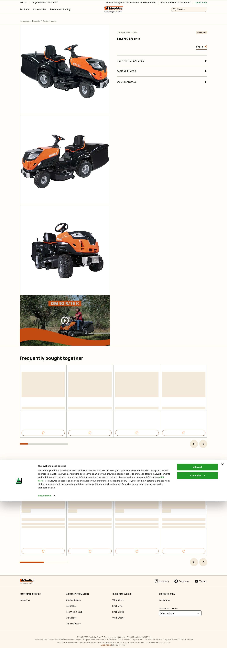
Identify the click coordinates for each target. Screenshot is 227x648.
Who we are (118, 597)
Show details (44, 642)
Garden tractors (49, 18)
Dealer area (164, 597)
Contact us (25, 597)
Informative (71, 603)
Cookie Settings (73, 597)
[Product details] (43, 430)
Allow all (197, 613)
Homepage (24, 18)
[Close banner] (222, 611)
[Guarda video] (65, 317)
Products (36, 18)
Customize (197, 622)
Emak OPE (117, 603)
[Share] (201, 44)
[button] (194, 441)
